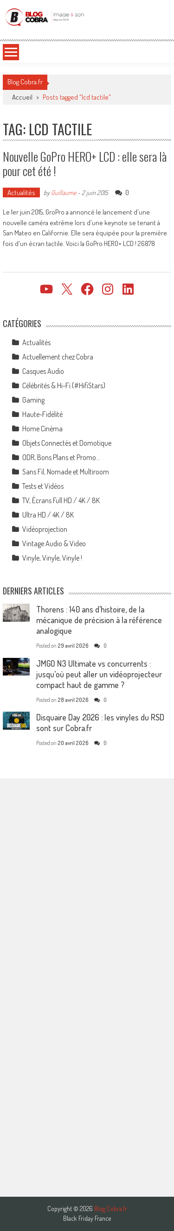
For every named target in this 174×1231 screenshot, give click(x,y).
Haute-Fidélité (42, 414)
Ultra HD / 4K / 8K (48, 514)
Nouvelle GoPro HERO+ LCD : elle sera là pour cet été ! (85, 163)
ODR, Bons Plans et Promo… (61, 457)
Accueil (22, 97)
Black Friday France (87, 1218)
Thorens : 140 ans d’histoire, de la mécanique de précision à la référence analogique (99, 620)
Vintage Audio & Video (54, 543)
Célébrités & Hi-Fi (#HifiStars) (63, 385)
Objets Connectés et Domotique (66, 443)
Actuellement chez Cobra (57, 356)
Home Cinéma (42, 428)
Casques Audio (43, 371)
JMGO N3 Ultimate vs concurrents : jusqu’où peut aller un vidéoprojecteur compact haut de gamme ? (99, 674)
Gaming (33, 399)
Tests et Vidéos (43, 486)
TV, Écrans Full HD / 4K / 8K (61, 500)
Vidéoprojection (44, 529)
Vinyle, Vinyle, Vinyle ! (52, 557)
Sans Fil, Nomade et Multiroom (65, 471)
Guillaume (63, 192)
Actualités (21, 192)
